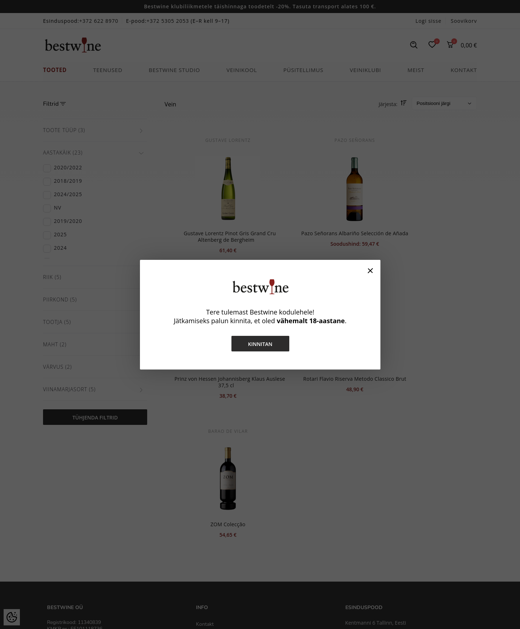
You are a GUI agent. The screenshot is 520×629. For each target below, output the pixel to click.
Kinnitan (260, 344)
